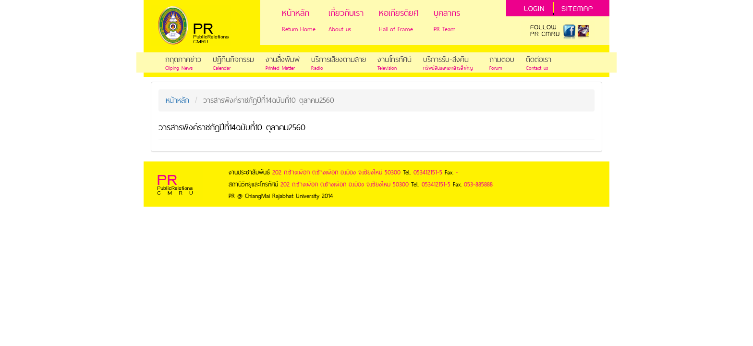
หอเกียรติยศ (398, 12)
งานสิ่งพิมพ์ (283, 59)
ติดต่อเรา (538, 59)
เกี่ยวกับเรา (346, 12)
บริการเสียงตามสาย (338, 59)
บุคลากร (447, 12)
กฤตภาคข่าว (183, 59)
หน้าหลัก (295, 12)
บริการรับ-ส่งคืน (446, 59)
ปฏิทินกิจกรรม (233, 59)
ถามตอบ (501, 59)
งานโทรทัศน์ (394, 59)
